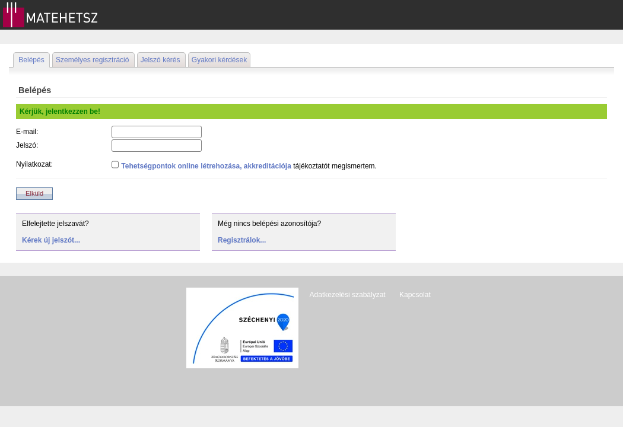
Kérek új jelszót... (51, 240)
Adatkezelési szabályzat (348, 295)
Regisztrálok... (242, 240)
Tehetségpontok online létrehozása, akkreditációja (206, 166)
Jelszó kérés (160, 60)
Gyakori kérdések (219, 60)
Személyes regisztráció (92, 60)
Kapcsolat (415, 295)
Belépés (31, 60)
